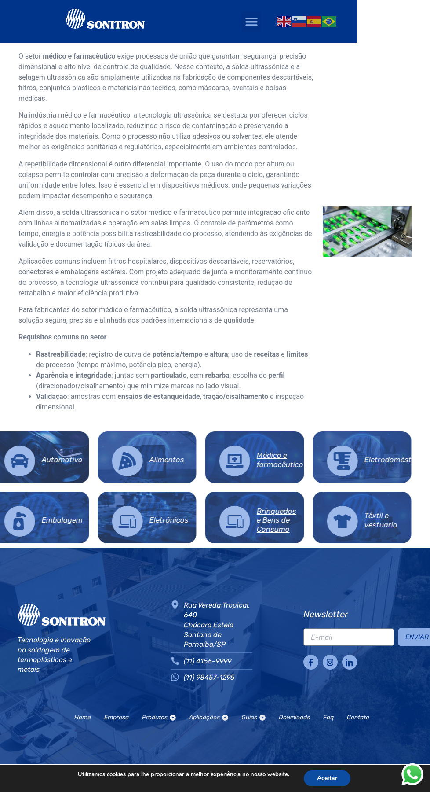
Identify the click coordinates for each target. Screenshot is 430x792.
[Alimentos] (47, 461)
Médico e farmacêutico (200, 459)
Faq (328, 717)
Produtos (159, 717)
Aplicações (208, 717)
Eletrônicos (89, 520)
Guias (253, 717)
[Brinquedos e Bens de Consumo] (155, 521)
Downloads (294, 717)
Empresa (116, 717)
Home (82, 717)
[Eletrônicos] (47, 521)
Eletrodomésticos (315, 459)
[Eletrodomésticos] (262, 461)
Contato (358, 717)
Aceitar (332, 778)
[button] (306, 21)
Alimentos (86, 459)
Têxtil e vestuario (300, 520)
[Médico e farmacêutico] (155, 461)
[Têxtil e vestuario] (262, 521)
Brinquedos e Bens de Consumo (197, 520)
